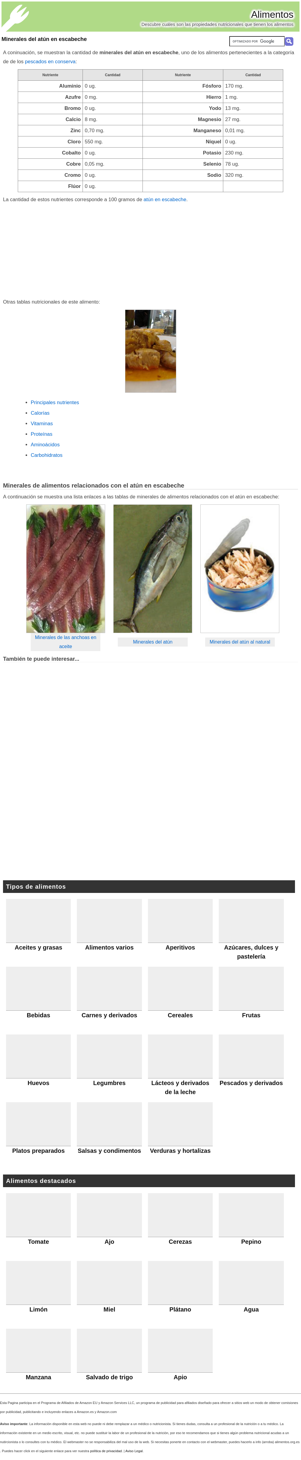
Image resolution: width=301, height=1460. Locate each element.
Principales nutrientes (55, 402)
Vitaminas (42, 423)
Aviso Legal (134, 1451)
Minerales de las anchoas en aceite (65, 642)
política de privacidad (106, 1451)
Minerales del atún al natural (240, 641)
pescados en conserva (50, 61)
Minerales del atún (153, 641)
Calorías (40, 413)
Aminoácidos (45, 445)
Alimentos (272, 14)
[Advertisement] (150, 249)
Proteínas (41, 434)
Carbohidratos (46, 455)
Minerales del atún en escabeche (44, 39)
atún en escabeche (164, 199)
